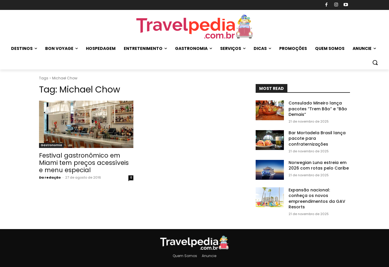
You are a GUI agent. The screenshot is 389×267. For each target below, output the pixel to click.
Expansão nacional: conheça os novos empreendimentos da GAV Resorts (317, 198)
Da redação (50, 177)
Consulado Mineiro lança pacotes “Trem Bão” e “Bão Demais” (318, 108)
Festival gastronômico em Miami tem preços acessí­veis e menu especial (84, 162)
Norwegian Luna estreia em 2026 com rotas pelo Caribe (319, 165)
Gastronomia (51, 145)
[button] (375, 62)
